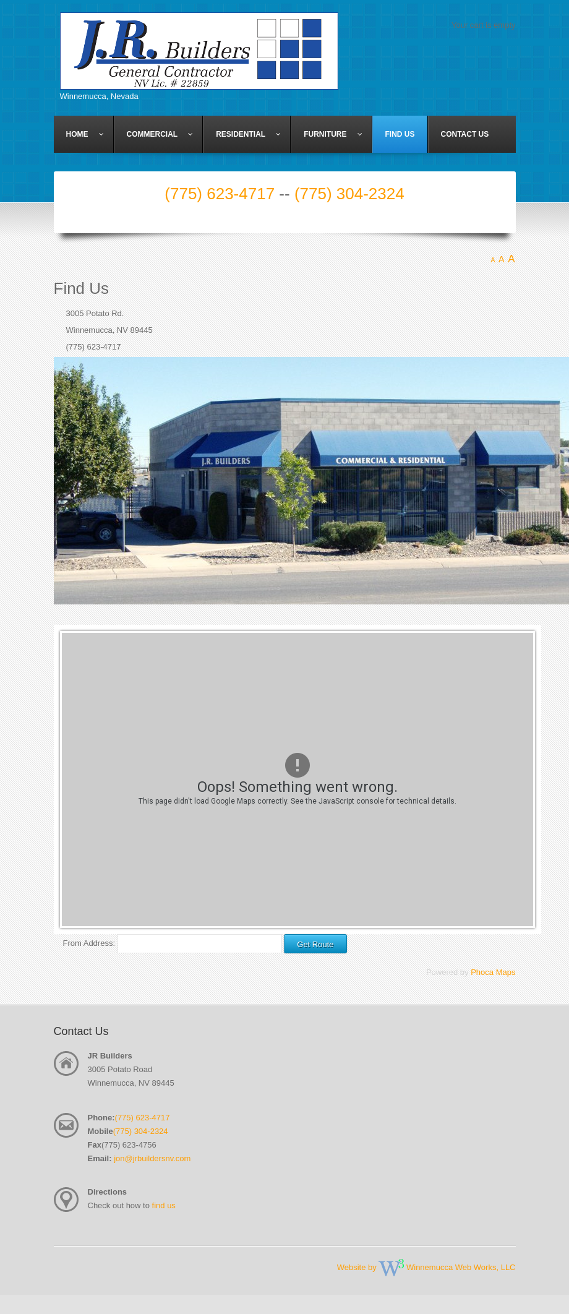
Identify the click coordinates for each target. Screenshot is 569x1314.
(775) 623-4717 (220, 193)
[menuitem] (84, 134)
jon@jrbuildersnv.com (152, 1158)
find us (164, 1205)
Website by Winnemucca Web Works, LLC (426, 1267)
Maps (506, 972)
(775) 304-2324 (349, 193)
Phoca (482, 972)
